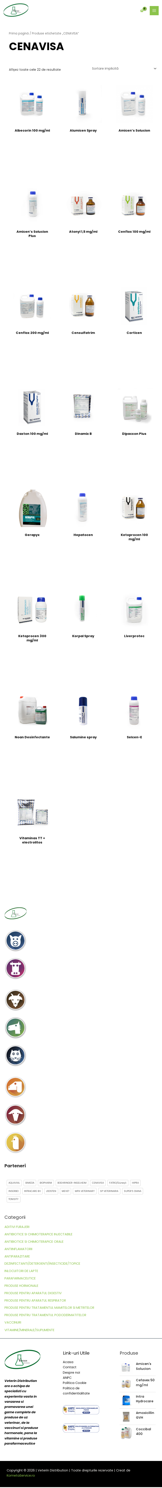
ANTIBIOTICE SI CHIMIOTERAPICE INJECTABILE (38, 1235)
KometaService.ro (21, 1476)
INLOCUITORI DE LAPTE (21, 1272)
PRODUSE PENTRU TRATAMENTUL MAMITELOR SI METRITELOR (49, 1308)
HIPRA (139, 1183)
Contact (69, 1368)
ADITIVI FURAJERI (16, 1227)
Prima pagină (19, 34)
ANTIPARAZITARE (17, 1257)
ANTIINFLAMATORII (18, 1250)
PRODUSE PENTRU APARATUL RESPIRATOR (35, 1301)
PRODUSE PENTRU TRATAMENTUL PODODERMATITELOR (45, 1316)
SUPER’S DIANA (137, 1191)
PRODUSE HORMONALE (21, 1286)
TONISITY (14, 1200)
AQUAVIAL (15, 1183)
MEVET (68, 1191)
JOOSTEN (53, 1191)
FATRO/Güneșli (121, 1183)
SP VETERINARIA (113, 1191)
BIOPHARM (47, 1183)
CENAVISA (100, 1183)
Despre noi (71, 1373)
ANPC (67, 1378)
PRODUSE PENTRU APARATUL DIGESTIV (33, 1294)
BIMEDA (30, 1183)
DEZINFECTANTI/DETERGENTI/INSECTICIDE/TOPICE (42, 1264)
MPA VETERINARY (88, 1191)
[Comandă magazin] (124, 68)
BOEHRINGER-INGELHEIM (74, 1183)
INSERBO (14, 1191)
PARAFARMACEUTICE (20, 1279)
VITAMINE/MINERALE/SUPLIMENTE (29, 1330)
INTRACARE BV (33, 1191)
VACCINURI (12, 1323)
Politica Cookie (74, 1383)
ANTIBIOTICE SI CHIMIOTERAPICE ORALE (34, 1242)
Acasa (68, 1363)
